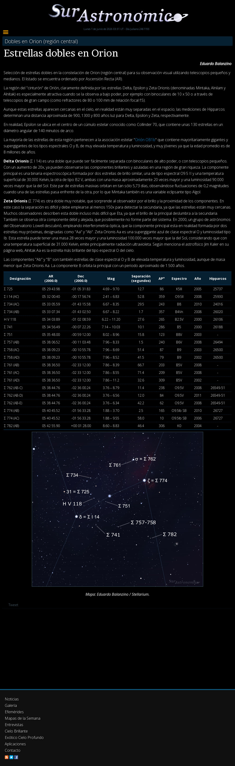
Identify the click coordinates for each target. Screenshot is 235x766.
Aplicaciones (15, 744)
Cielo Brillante (16, 731)
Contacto (12, 750)
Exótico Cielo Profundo (24, 737)
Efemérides (14, 711)
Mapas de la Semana (22, 718)
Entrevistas (14, 724)
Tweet (13, 604)
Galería (11, 705)
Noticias (12, 699)
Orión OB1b (145, 139)
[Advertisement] (117, 648)
